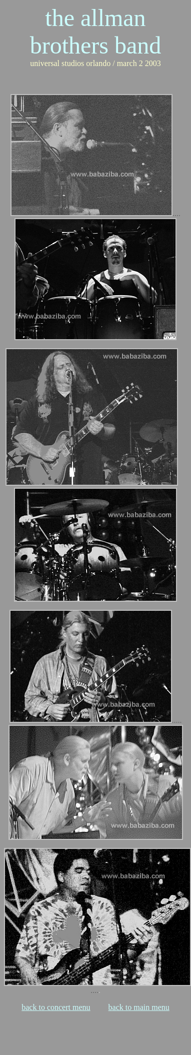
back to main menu (139, 1007)
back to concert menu (56, 1007)
